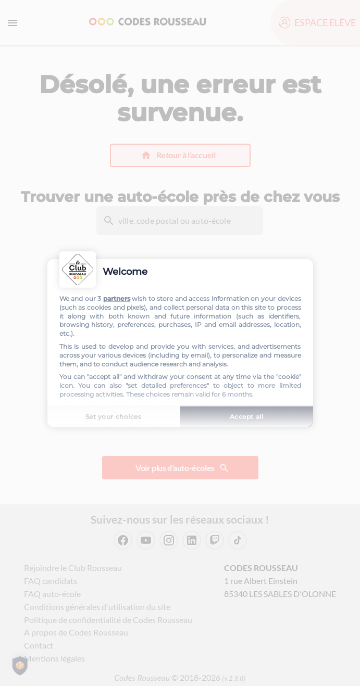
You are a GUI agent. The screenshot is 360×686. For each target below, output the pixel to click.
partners (116, 298)
